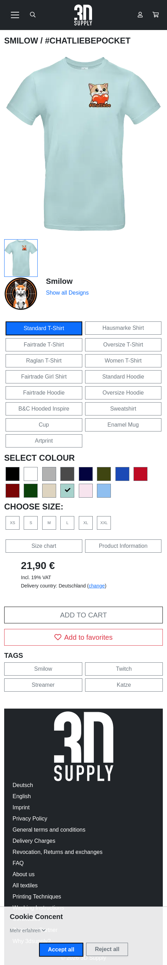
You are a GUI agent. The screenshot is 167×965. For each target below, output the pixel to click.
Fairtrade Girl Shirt (44, 377)
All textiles (25, 885)
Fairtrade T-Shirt (44, 345)
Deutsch (23, 785)
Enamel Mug (123, 425)
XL (85, 523)
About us (24, 874)
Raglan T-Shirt (44, 361)
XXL (104, 523)
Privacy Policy (30, 819)
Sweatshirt (123, 409)
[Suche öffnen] (33, 15)
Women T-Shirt (123, 361)
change (97, 586)
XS (12, 523)
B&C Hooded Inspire (43, 409)
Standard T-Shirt (44, 328)
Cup (44, 425)
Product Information (123, 546)
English (22, 796)
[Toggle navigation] (15, 15)
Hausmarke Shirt (123, 328)
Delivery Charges (34, 841)
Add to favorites (83, 637)
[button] (155, 15)
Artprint (44, 441)
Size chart (43, 546)
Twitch (124, 669)
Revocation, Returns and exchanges (58, 852)
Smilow (22, 40)
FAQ (18, 863)
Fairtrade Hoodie (43, 393)
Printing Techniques (37, 897)
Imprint (21, 807)
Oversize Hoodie (123, 393)
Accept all (61, 949)
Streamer (43, 685)
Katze (124, 685)
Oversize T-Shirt (123, 345)
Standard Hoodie (123, 377)
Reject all (107, 949)
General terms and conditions (49, 830)
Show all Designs (67, 293)
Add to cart (83, 615)
